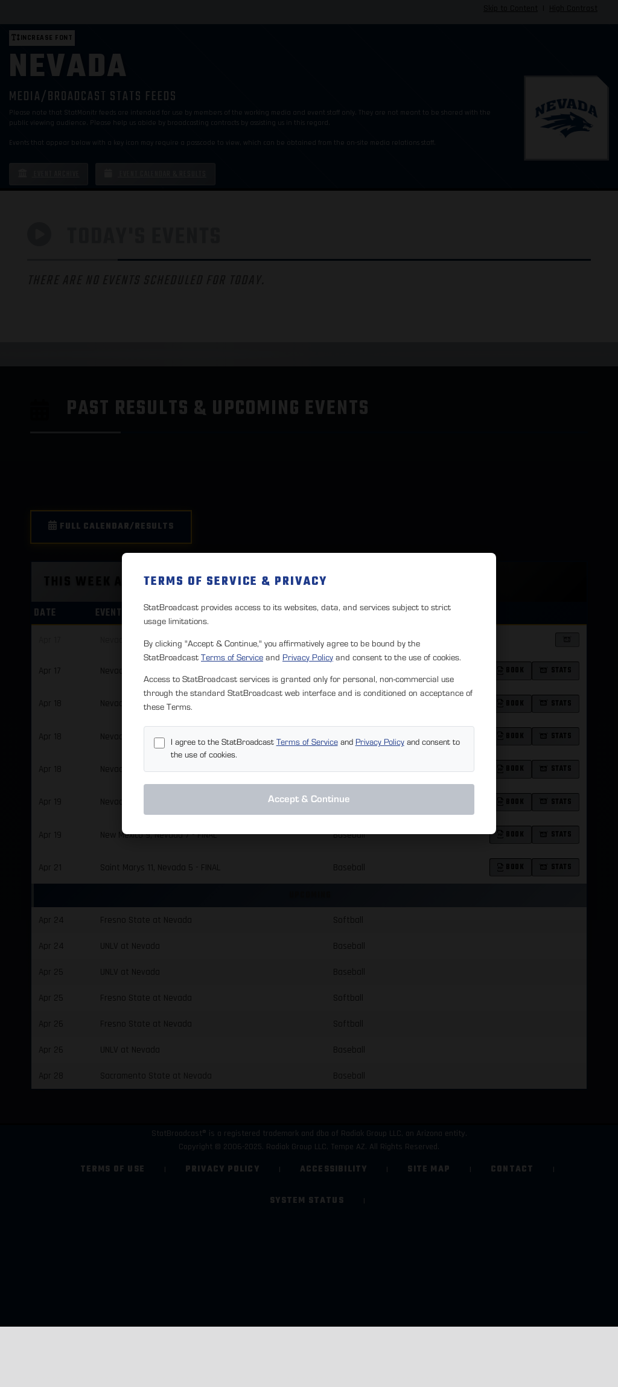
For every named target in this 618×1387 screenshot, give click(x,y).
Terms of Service (232, 657)
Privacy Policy (307, 657)
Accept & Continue (309, 799)
